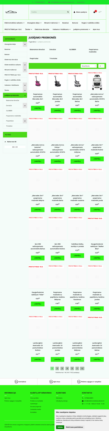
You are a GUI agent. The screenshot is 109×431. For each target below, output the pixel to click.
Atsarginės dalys (10, 44)
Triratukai (9, 126)
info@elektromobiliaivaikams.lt (61, 2)
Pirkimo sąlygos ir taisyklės (89, 382)
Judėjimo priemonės (12, 95)
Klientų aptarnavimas (41, 393)
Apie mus (96, 29)
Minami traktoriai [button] (51, 23)
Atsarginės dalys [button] (33, 23)
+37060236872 (38, 2)
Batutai (75, 23)
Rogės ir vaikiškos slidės (90, 23)
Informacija (10, 393)
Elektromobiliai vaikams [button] (14, 23)
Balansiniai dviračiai (12, 100)
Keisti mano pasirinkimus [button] (74, 427)
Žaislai (7, 90)
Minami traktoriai (10, 70)
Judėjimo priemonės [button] (80, 29)
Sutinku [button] (60, 427)
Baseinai (65, 23)
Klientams (61, 393)
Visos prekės (34, 398)
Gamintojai (33, 404)
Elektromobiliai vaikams (13, 65)
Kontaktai (81, 2)
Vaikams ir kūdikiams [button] (61, 29)
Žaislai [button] (27, 29)
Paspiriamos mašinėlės (13, 116)
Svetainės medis (35, 409)
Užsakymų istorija (61, 401)
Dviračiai (9, 105)
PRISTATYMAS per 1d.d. (13, 29)
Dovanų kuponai (35, 406)
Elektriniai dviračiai (42, 29)
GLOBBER (9, 111)
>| (82, 368)
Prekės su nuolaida (36, 401)
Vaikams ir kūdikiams (12, 85)
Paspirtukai (10, 121)
